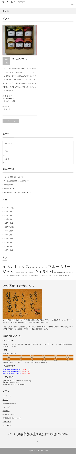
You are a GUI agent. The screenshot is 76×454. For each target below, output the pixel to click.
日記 (6, 151)
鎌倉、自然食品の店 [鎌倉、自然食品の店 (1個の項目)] (58, 275)
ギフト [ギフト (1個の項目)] (41, 267)
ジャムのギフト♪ (19, 59)
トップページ (7, 396)
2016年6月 (7, 219)
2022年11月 (8, 208)
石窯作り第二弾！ (10, 188)
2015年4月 (7, 250)
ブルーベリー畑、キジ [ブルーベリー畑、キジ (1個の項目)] (21, 272)
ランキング (6, 407)
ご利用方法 (6, 411)
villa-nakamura (9, 98)
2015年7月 (7, 238)
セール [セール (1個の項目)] (45, 267)
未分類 (7, 159)
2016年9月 (7, 211)
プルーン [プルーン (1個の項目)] (31, 272)
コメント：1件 (11, 101)
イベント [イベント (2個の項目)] (10, 266)
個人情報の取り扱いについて (12, 418)
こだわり (5, 400)
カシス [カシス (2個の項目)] (23, 266)
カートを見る (7, 425)
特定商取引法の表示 (9, 414)
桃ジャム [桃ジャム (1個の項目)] (64, 272)
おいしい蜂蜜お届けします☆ (13, 177)
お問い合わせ (7, 421)
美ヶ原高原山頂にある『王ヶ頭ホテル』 (17, 181)
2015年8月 (7, 235)
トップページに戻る (10, 121)
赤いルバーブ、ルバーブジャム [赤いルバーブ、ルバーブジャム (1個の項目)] (41, 275)
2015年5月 (7, 246)
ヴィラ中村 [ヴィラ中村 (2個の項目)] (44, 271)
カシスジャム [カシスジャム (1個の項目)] (34, 267)
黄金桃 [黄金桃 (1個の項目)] (67, 275)
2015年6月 (7, 242)
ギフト (8, 109)
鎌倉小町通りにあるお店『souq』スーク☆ (18, 192)
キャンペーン (9, 106)
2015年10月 (8, 227)
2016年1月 (7, 223)
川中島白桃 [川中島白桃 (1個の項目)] (57, 272)
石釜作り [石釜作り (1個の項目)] (17, 275)
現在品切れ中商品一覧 (9, 403)
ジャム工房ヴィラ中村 (41, 450)
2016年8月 (7, 215)
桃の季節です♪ (9, 185)
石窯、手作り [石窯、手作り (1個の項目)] (10, 275)
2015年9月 (7, 231)
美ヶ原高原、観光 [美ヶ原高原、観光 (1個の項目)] (26, 275)
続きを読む (8, 96)
